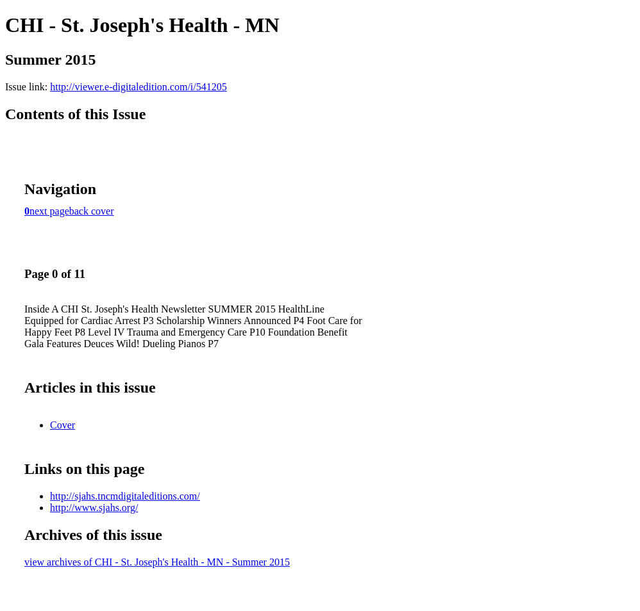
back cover (91, 211)
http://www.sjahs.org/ (94, 507)
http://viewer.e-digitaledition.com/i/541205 (138, 86)
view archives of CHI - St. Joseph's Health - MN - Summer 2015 (157, 562)
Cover (62, 425)
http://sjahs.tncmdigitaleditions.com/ (125, 496)
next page (49, 211)
